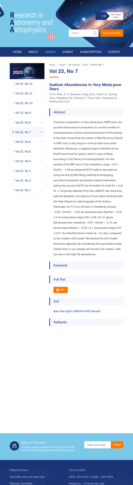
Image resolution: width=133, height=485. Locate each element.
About (33, 52)
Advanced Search (112, 33)
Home (17, 52)
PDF (61, 290)
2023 (85, 64)
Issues (50, 52)
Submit (67, 52)
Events (114, 52)
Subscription (91, 52)
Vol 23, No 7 (97, 64)
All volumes (74, 64)
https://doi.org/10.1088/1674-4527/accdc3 (77, 311)
